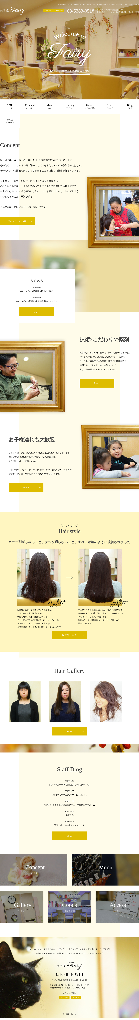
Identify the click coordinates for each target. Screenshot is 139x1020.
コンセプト (42, 949)
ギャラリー (63, 949)
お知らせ (97, 949)
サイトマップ (97, 953)
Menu (50, 107)
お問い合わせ (62, 953)
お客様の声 (50, 953)
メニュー (53, 949)
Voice (10, 121)
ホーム (33, 949)
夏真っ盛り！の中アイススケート (69, 825)
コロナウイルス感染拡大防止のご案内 (36, 291)
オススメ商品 (86, 949)
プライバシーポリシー (80, 953)
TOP (10, 107)
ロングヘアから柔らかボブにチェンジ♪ (69, 795)
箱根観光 (69, 815)
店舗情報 (40, 953)
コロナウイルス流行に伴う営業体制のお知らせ (36, 301)
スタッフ (74, 949)
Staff (110, 107)
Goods (90, 107)
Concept (30, 107)
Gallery (70, 107)
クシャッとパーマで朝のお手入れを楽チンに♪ (69, 785)
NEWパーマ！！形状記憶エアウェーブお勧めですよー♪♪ (69, 805)
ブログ (106, 949)
